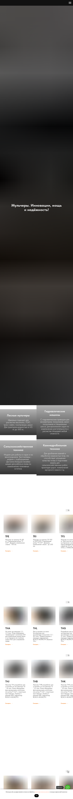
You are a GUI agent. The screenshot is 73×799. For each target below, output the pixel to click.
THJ (7, 681)
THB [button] (35, 681)
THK (63, 681)
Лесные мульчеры (18, 415)
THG (63, 628)
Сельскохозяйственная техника (18, 448)
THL (35, 628)
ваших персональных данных (42, 792)
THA (7, 628)
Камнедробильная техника (55, 447)
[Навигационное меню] (70, 3)
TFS (63, 536)
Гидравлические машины (54, 413)
